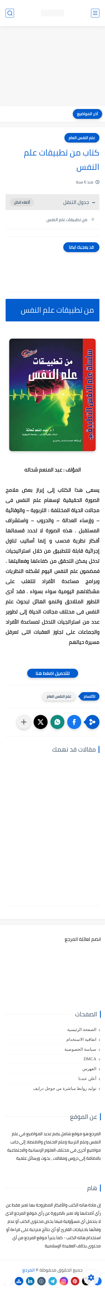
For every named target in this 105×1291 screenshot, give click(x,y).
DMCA (90, 1059)
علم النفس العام (82, 137)
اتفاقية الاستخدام (81, 1039)
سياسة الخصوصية (80, 1049)
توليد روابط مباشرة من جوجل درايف (64, 1088)
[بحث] (10, 13)
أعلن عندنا (87, 1078)
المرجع (28, 1270)
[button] (74, 722)
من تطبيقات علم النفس (66, 219)
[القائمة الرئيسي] (95, 13)
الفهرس (89, 1068)
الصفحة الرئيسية (81, 1029)
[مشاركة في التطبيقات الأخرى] (24, 722)
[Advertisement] (52, 67)
